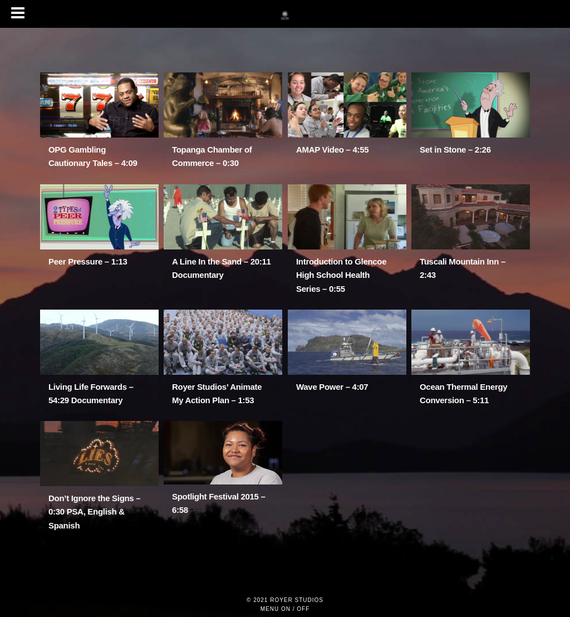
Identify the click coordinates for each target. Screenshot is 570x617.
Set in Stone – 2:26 (455, 149)
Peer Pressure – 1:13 (87, 261)
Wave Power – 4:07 (332, 386)
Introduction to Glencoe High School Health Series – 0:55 (341, 275)
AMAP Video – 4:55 (332, 149)
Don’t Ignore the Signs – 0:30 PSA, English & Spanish (94, 511)
